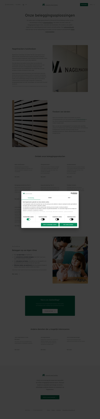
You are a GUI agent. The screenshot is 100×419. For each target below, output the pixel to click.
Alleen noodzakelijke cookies (49, 224)
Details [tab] (50, 197)
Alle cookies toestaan (68, 224)
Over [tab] (69, 197)
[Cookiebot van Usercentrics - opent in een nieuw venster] (71, 193)
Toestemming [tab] (31, 197)
